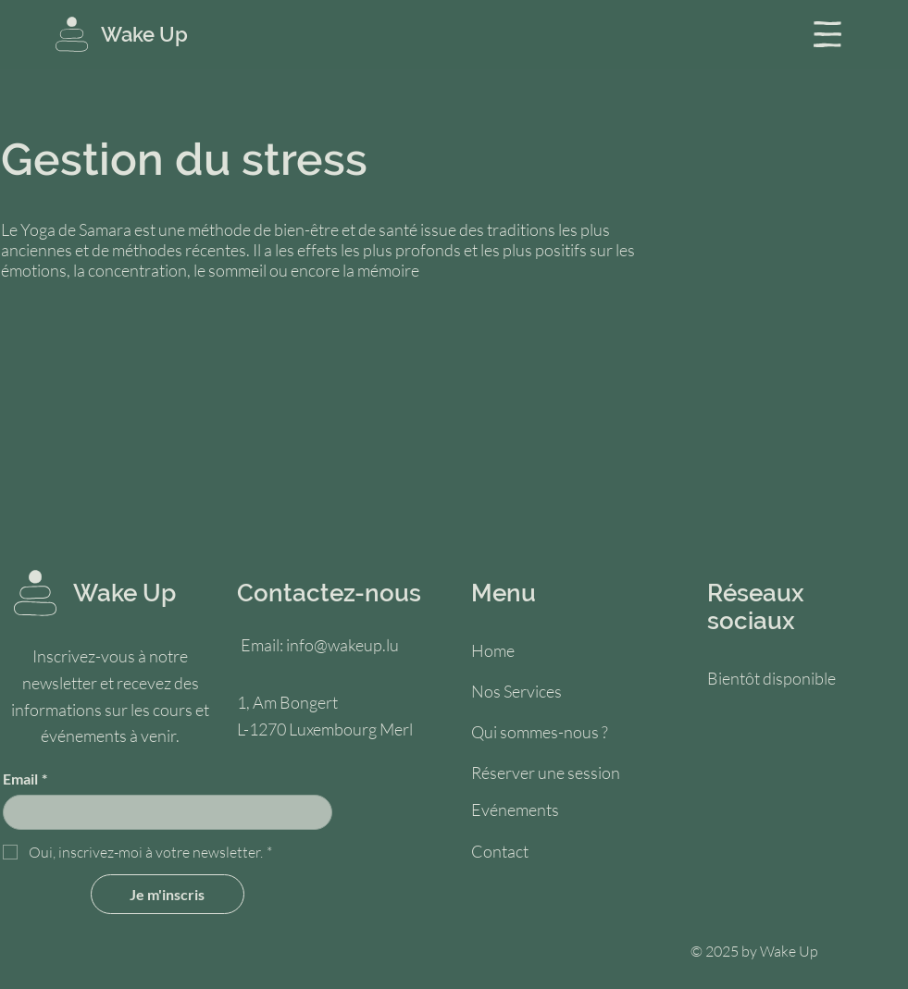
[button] (827, 34)
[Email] (162, 812)
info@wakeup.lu (342, 645)
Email (25, 778)
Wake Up (144, 34)
